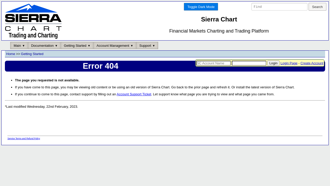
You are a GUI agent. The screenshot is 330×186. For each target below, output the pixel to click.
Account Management (113, 46)
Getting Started (75, 46)
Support (145, 46)
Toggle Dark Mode (201, 7)
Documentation (42, 46)
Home (10, 54)
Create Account (311, 63)
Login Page (289, 63)
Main (17, 46)
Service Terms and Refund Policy (23, 138)
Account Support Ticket (134, 94)
